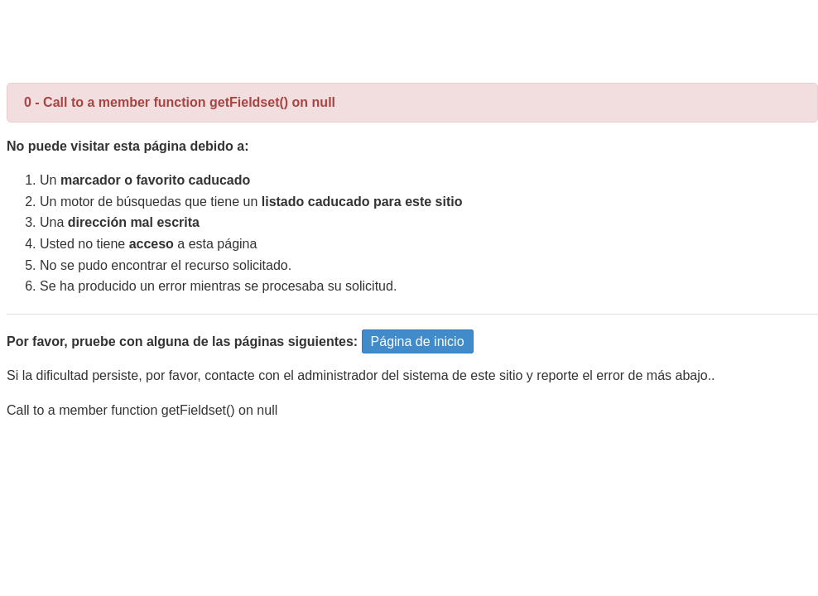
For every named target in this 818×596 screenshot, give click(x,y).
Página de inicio (417, 341)
